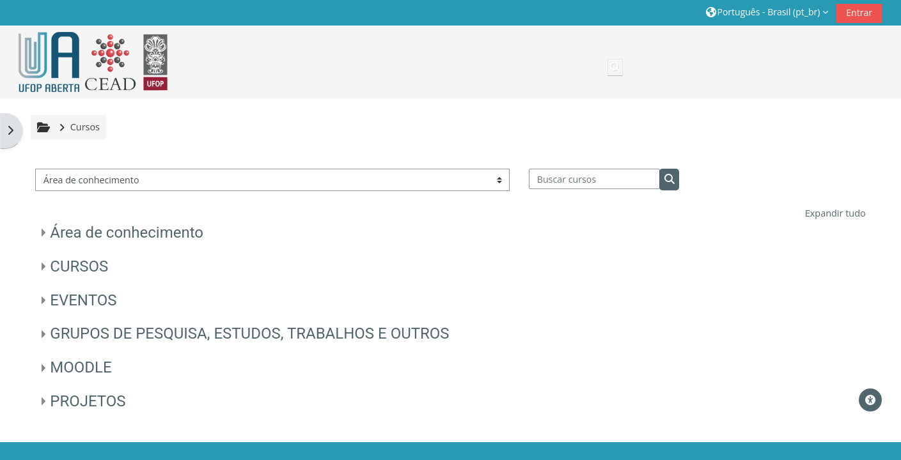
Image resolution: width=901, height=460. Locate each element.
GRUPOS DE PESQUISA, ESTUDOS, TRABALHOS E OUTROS (249, 333)
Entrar (859, 12)
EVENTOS (83, 300)
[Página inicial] (89, 62)
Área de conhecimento (126, 232)
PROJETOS (87, 401)
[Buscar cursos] (594, 179)
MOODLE (80, 367)
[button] (766, 12)
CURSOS (79, 266)
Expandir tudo (835, 213)
